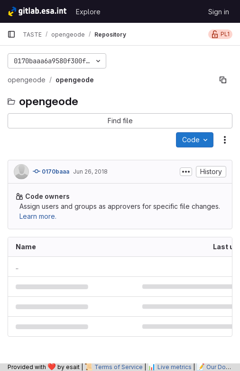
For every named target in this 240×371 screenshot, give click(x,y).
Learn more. (37, 216)
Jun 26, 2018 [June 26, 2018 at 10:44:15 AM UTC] (90, 171)
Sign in (218, 12)
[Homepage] (36, 11)
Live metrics (174, 367)
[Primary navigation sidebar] (11, 34)
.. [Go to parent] (17, 267)
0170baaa (51, 171)
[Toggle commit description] (186, 171)
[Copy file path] (223, 80)
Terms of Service (118, 367)
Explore (88, 12)
